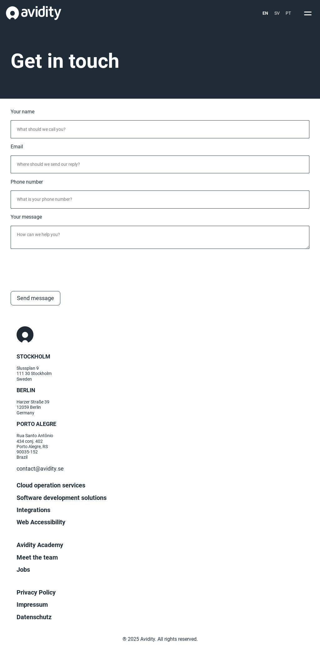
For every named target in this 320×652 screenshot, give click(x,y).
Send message (35, 298)
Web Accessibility (41, 522)
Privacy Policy (36, 592)
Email (17, 146)
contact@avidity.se (40, 469)
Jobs (23, 569)
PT (288, 13)
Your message (26, 217)
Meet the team (37, 557)
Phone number (27, 182)
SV (277, 13)
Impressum (32, 604)
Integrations (33, 510)
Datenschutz (34, 617)
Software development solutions (62, 497)
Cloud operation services (51, 485)
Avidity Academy (40, 545)
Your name (22, 111)
